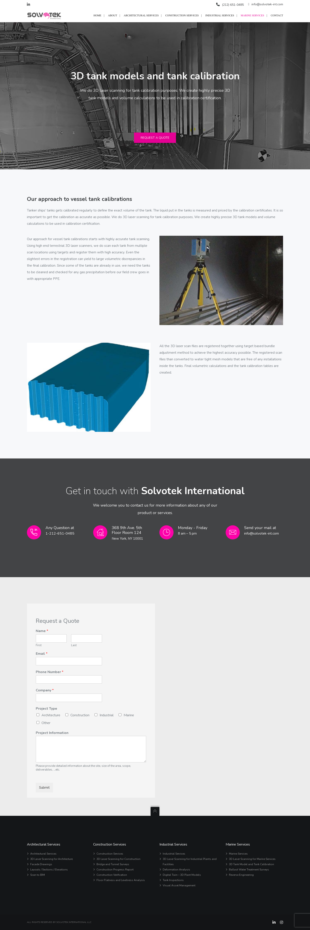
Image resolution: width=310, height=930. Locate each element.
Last (74, 645)
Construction (79, 715)
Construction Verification (111, 875)
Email (41, 654)
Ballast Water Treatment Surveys (249, 869)
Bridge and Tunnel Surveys (112, 864)
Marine (129, 715)
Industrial (106, 715)
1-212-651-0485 (59, 533)
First (39, 645)
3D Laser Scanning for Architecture (51, 859)
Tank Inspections (173, 880)
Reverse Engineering (241, 875)
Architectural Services (43, 853)
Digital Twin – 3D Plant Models (182, 875)
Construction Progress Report (115, 869)
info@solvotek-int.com (265, 4)
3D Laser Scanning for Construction (118, 859)
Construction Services (109, 853)
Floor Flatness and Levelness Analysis (120, 880)
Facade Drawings (41, 864)
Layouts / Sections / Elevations (49, 869)
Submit (44, 788)
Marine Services (238, 853)
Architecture (51, 715)
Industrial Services (174, 853)
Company (45, 691)
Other (46, 723)
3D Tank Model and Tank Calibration (251, 864)
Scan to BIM (37, 875)
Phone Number (49, 672)
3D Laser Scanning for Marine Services (252, 859)
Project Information (52, 733)
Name (42, 631)
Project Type (46, 709)
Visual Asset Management (179, 885)
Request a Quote (155, 138)
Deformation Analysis (176, 869)
